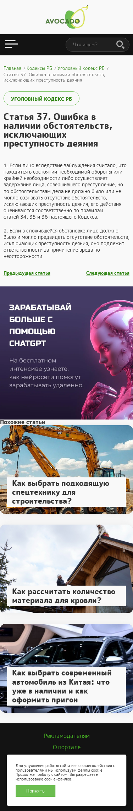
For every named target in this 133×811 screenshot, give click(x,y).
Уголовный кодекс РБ (41, 99)
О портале (67, 747)
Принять (35, 791)
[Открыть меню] (12, 44)
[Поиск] (120, 45)
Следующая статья (107, 273)
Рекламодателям (67, 736)
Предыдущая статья (27, 273)
